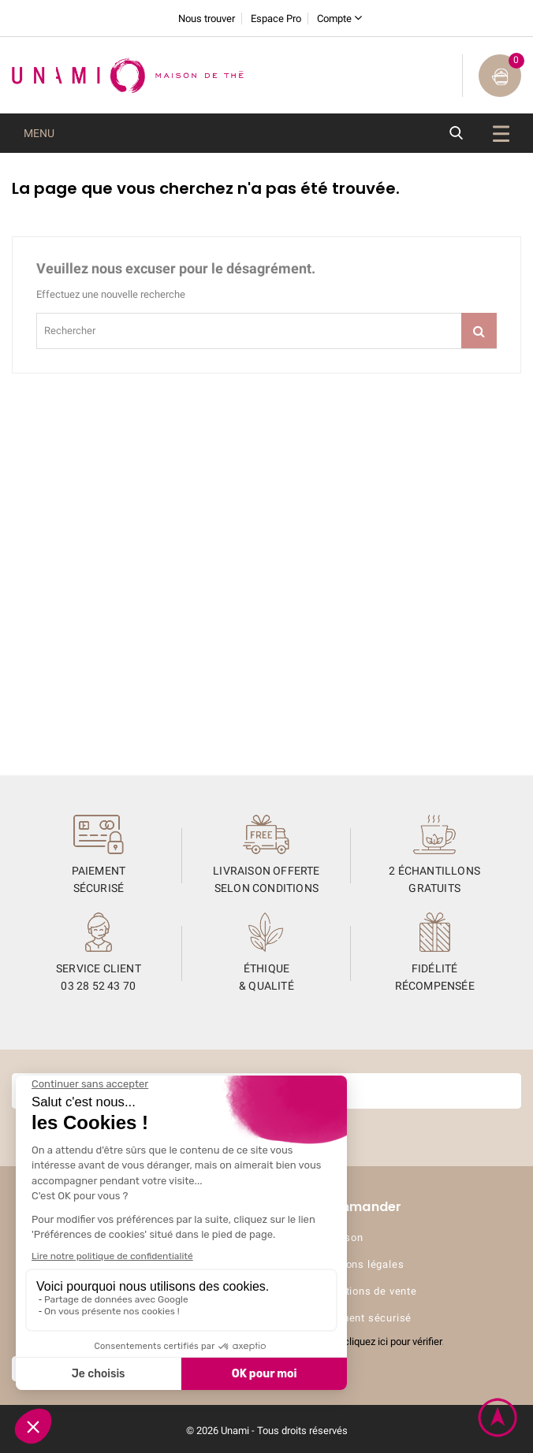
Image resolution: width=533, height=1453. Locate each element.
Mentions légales (361, 1264)
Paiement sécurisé (365, 1318)
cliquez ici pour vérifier (393, 1341)
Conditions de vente (367, 1291)
